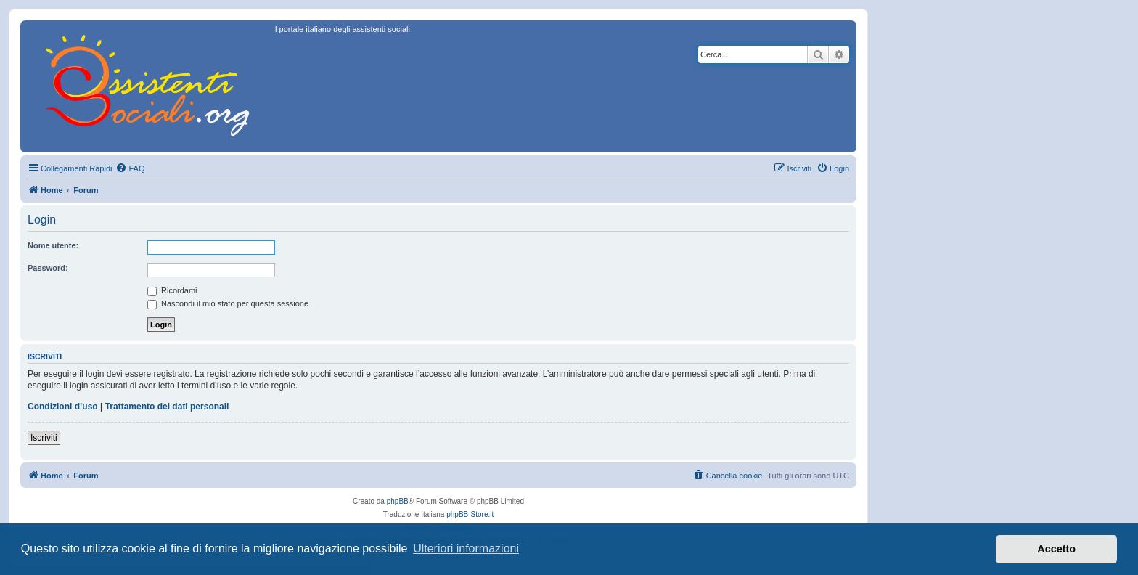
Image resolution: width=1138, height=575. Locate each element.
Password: (48, 268)
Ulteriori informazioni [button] (466, 548)
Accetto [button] (1056, 549)
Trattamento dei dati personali (167, 406)
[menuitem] (129, 168)
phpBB (398, 501)
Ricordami (172, 290)
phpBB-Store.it (470, 514)
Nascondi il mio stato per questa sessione (227, 303)
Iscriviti (43, 438)
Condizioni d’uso (63, 406)
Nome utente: (53, 245)
